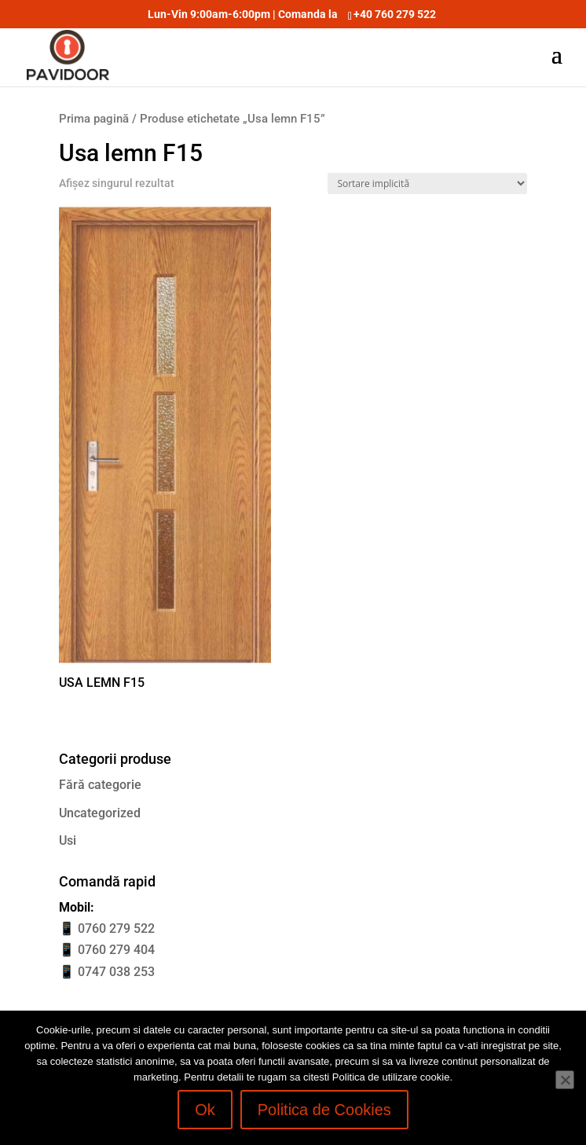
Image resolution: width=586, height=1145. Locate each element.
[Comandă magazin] (427, 183)
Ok (205, 1109)
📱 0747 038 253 (107, 971)
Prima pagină (94, 119)
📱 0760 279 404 (107, 949)
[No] (564, 1079)
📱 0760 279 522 (107, 928)
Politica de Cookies (324, 1109)
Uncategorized (100, 813)
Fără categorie (100, 784)
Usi (67, 840)
